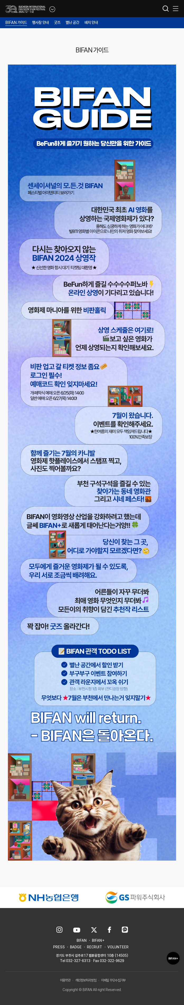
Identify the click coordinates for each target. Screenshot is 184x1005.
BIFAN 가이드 (16, 22)
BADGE (76, 947)
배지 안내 (91, 22)
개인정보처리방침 (85, 980)
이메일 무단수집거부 (113, 980)
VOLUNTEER (118, 947)
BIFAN (82, 940)
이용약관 (65, 980)
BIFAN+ (98, 940)
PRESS (59, 947)
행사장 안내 (40, 22)
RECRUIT (94, 947)
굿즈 (57, 22)
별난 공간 (72, 22)
